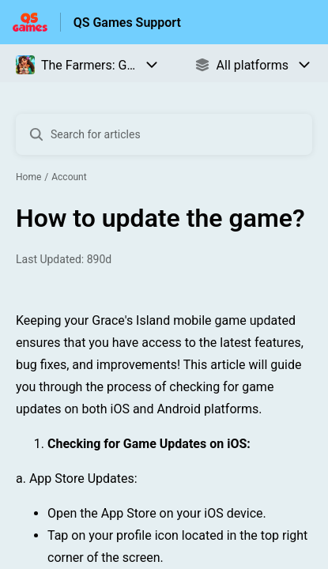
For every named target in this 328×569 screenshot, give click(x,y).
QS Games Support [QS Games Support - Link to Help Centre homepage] (127, 22)
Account (68, 177)
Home (28, 177)
